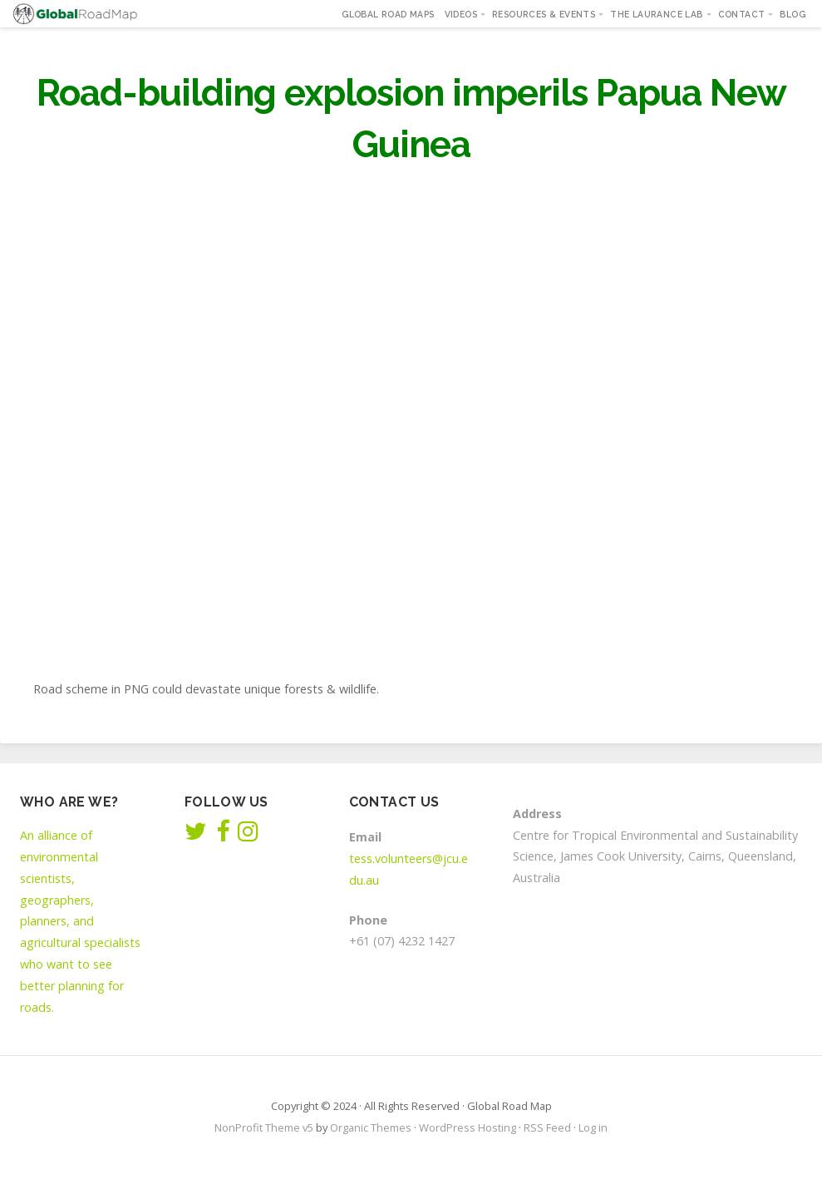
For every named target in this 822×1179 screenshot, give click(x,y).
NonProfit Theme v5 (263, 1127)
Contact (741, 14)
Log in (593, 1127)
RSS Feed (547, 1127)
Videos (461, 14)
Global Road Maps (388, 14)
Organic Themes (370, 1127)
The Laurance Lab (656, 14)
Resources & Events (543, 14)
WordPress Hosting (467, 1127)
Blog (792, 14)
